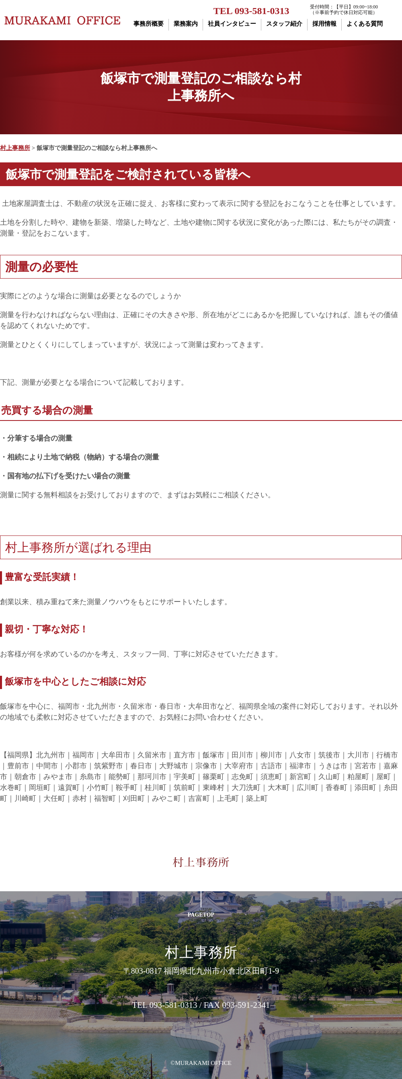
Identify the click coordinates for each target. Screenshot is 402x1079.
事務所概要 (148, 24)
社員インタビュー (232, 24)
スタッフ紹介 (284, 24)
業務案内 (186, 24)
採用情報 (324, 24)
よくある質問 (365, 24)
